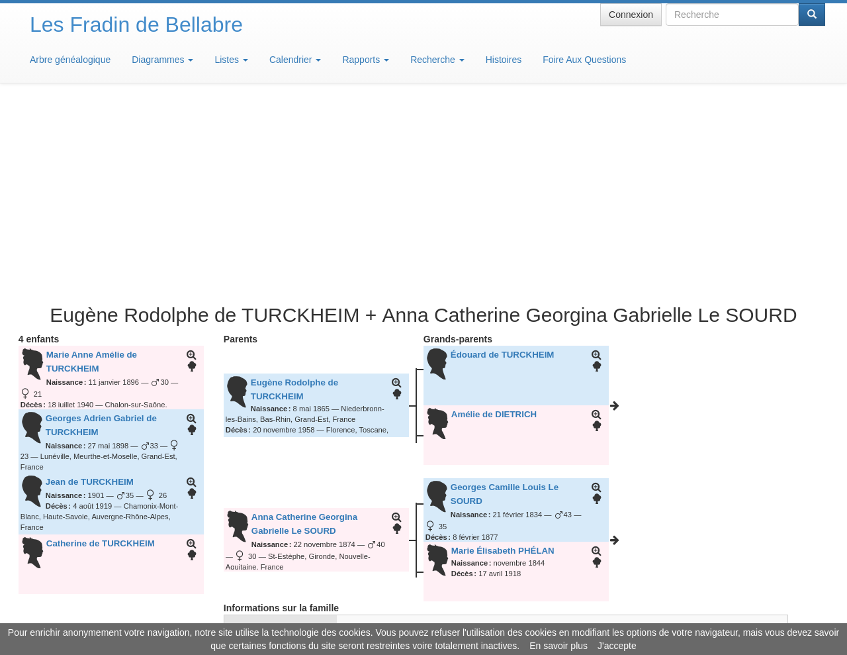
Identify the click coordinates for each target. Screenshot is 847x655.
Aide (427, 615)
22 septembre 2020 (376, 486)
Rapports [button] (365, 59)
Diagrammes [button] (162, 59)
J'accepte (617, 645)
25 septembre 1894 (376, 432)
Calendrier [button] (295, 59)
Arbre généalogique (70, 59)
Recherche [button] (437, 59)
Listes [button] (230, 59)
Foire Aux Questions (584, 59)
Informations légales (368, 615)
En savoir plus (558, 645)
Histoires (503, 59)
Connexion (631, 14)
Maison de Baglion (482, 615)
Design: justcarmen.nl (786, 579)
